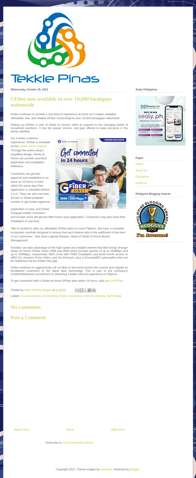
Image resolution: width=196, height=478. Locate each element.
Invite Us (141, 183)
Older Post (117, 429)
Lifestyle (100, 296)
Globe (63, 296)
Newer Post (21, 429)
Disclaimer (142, 176)
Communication (31, 296)
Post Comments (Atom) (78, 442)
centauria (106, 469)
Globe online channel (32, 146)
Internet (88, 296)
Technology (114, 296)
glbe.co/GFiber (114, 280)
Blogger (134, 469)
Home (70, 429)
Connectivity (50, 296)
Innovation (75, 296)
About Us (141, 170)
